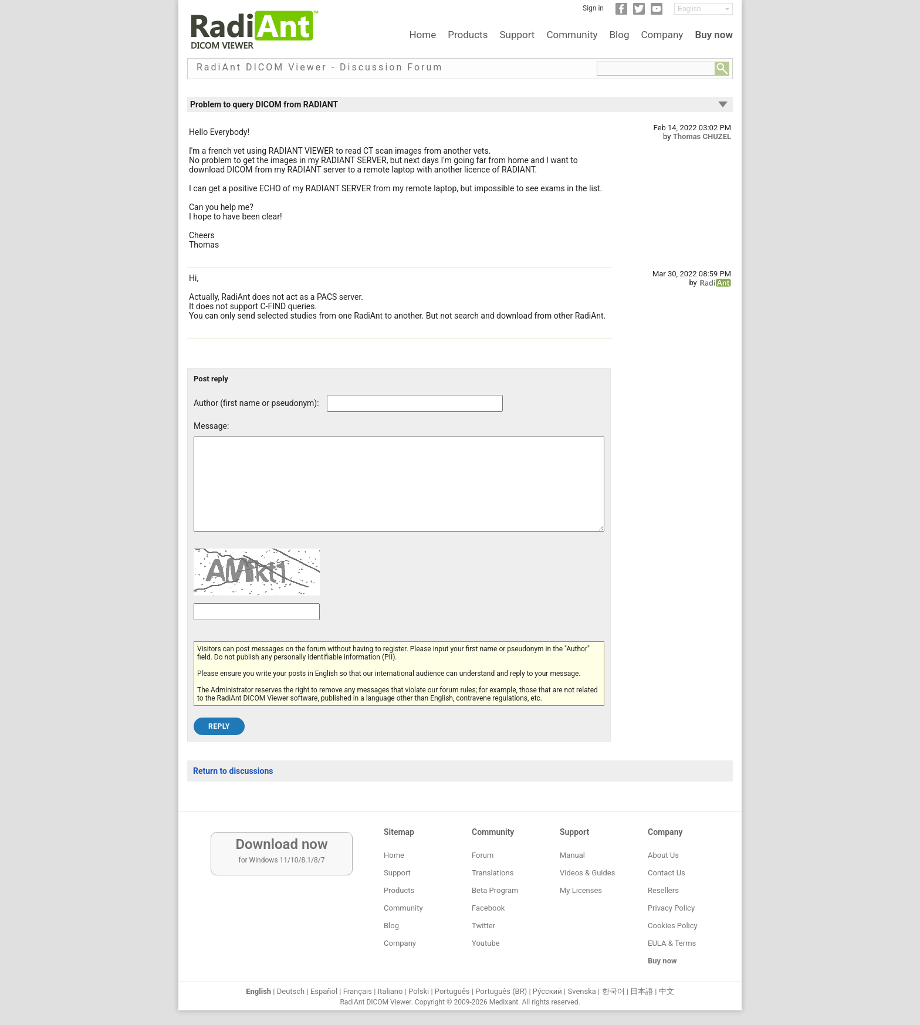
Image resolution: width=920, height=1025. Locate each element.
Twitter (483, 925)
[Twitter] (639, 12)
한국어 (613, 991)
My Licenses (581, 890)
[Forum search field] (656, 69)
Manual (572, 855)
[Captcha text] (257, 629)
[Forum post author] (415, 403)
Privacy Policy (671, 908)
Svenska (582, 991)
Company (662, 34)
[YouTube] (656, 12)
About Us (663, 855)
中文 (666, 991)
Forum (482, 855)
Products (468, 34)
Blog (620, 34)
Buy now (714, 34)
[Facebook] (621, 12)
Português (452, 991)
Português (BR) (501, 991)
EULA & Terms (672, 943)
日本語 (641, 991)
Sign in (593, 8)
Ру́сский (547, 991)
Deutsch (291, 991)
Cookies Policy (673, 925)
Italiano (390, 991)
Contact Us (666, 872)
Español (323, 991)
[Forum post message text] (399, 493)
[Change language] (703, 9)
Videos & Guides (587, 872)
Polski (418, 991)
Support (517, 34)
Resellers (663, 890)
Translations (492, 872)
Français (357, 991)
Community (571, 34)
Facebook (488, 908)
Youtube (486, 943)
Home (422, 34)
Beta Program (495, 890)
